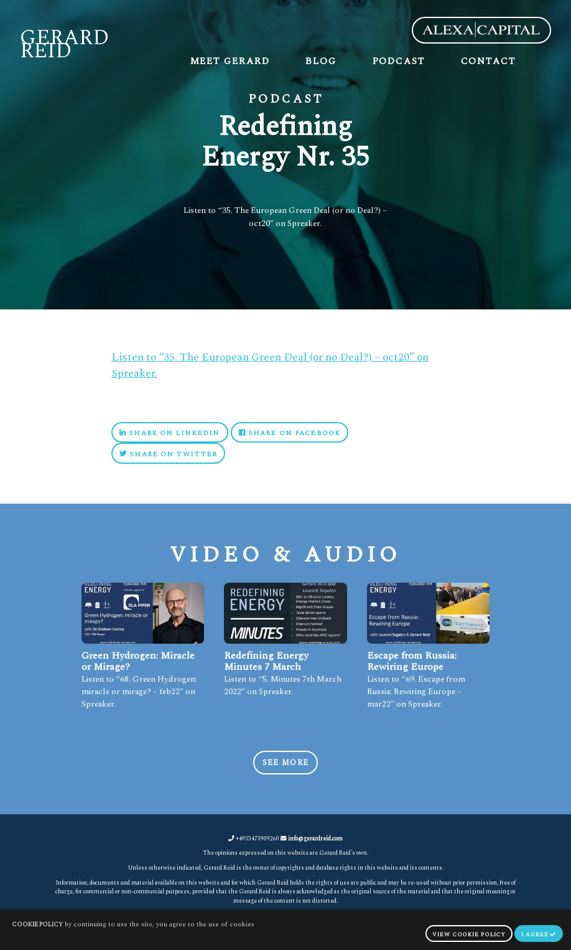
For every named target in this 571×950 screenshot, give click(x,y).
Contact (488, 61)
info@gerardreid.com (315, 838)
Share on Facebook (289, 433)
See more (285, 763)
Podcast (399, 61)
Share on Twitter (168, 454)
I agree (538, 935)
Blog (321, 61)
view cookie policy (469, 935)
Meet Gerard (230, 61)
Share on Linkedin (169, 433)
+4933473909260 (253, 838)
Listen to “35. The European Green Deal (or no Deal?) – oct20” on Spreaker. (270, 365)
